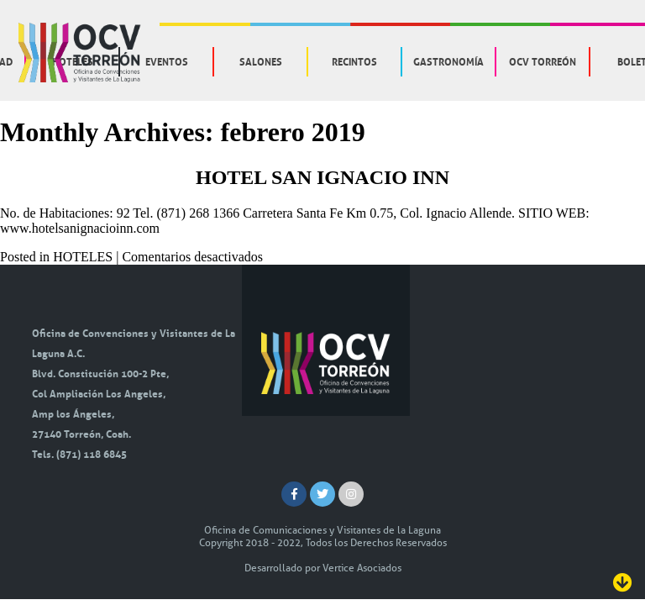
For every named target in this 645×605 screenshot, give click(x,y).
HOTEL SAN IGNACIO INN (322, 177)
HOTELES (83, 257)
